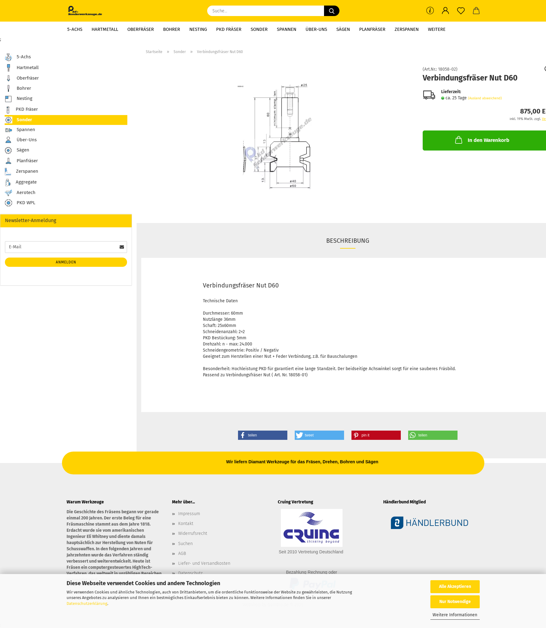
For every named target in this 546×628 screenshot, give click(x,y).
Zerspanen (407, 29)
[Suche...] (331, 11)
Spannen (286, 29)
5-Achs (74, 29)
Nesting (198, 29)
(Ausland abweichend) (485, 98)
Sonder (259, 29)
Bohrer (171, 29)
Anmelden (66, 262)
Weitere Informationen (455, 615)
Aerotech (20, 192)
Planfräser (372, 29)
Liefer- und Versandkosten (204, 563)
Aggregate (21, 182)
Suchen (185, 543)
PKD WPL (20, 203)
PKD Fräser (228, 29)
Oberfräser (140, 29)
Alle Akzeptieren (455, 586)
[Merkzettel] (461, 11)
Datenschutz (190, 573)
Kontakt (185, 523)
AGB (182, 553)
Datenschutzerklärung (87, 603)
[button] (445, 11)
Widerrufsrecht (192, 533)
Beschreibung (347, 240)
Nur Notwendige (455, 601)
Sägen (343, 29)
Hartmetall (105, 29)
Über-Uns (316, 29)
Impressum (189, 513)
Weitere (436, 29)
